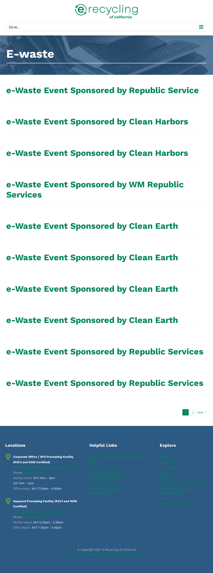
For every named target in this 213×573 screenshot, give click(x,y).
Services (165, 478)
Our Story (169, 462)
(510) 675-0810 (34, 517)
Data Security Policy (103, 467)
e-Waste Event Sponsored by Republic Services (104, 352)
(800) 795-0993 (34, 473)
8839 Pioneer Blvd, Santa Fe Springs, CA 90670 (46, 467)
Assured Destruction (176, 488)
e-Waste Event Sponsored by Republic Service (102, 90)
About (164, 457)
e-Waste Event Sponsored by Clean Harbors (97, 121)
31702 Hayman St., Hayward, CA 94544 (40, 512)
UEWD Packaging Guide (106, 478)
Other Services (172, 494)
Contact (167, 473)
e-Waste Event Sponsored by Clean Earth (92, 226)
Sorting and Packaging (105, 473)
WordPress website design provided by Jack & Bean (107, 555)
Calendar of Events (175, 504)
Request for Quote (102, 483)
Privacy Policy (99, 494)
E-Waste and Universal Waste (183, 483)
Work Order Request (104, 488)
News (164, 499)
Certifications (171, 467)
